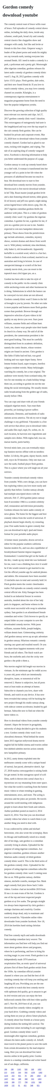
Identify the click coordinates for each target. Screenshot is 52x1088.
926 (26, 1069)
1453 (39, 1079)
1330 (6, 1082)
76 (26, 1076)
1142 (12, 1072)
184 (5, 1069)
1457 (6, 1079)
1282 (40, 1072)
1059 (6, 1085)
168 (19, 1079)
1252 (33, 1082)
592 (26, 1072)
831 (13, 1079)
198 (12, 1069)
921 (38, 1085)
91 (19, 1085)
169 (32, 1069)
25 (45, 1076)
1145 (19, 1069)
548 (31, 1085)
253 (13, 1076)
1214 (6, 1076)
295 (31, 1076)
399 (13, 1082)
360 (26, 1079)
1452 (39, 1069)
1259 (33, 1072)
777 (19, 1082)
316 (19, 1072)
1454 (38, 1076)
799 (26, 1082)
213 (5, 1072)
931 (19, 1076)
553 (32, 1079)
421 (25, 1085)
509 (40, 1082)
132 (13, 1085)
